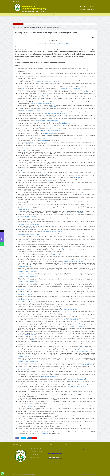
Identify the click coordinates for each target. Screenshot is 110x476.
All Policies (28, 14)
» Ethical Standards (34, 454)
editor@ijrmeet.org (55, 449)
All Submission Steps (72, 14)
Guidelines (44, 14)
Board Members (52, 14)
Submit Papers (81, 14)
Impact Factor (75, 17)
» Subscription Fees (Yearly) (36, 451)
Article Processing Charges (64, 17)
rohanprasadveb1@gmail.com (65, 43)
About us (22, 14)
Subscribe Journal (28, 17)
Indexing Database (36, 14)
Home (16, 14)
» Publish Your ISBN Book (35, 448)
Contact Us (88, 14)
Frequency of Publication (39, 17)
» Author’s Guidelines (34, 457)
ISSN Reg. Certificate (18, 17)
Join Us (15, 21)
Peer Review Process (61, 14)
